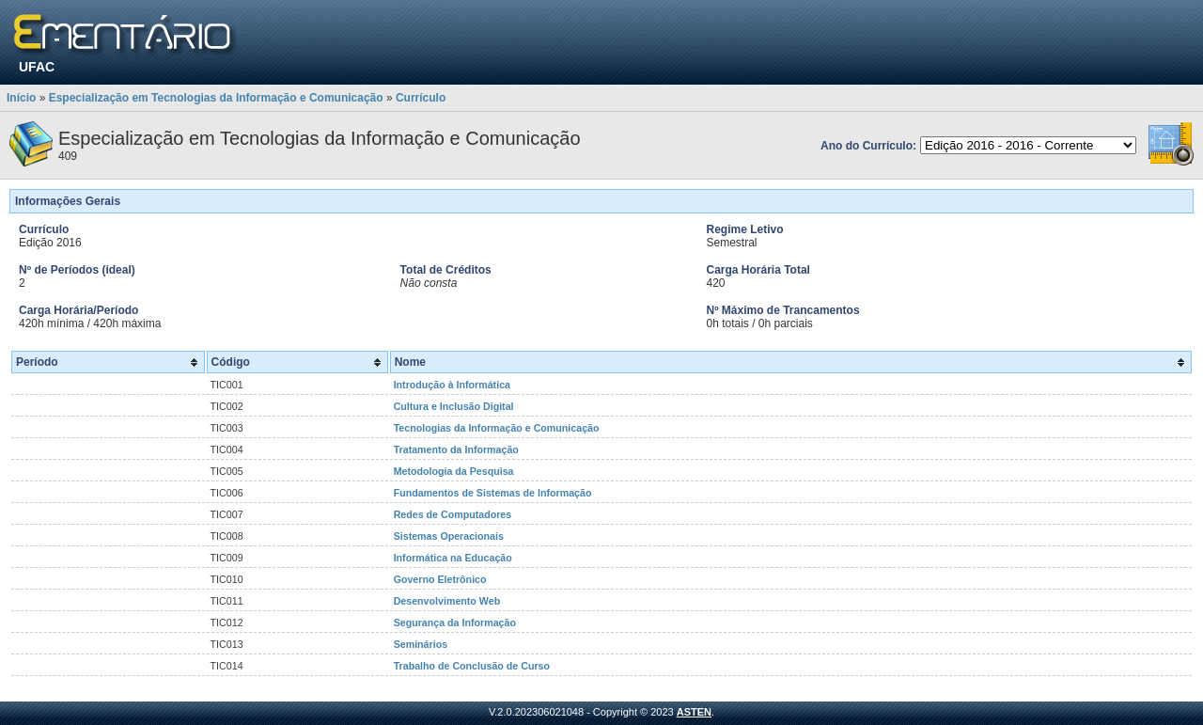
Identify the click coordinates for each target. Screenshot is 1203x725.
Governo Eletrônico (440, 579)
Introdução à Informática (452, 384)
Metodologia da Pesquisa (454, 471)
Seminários (420, 644)
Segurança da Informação (455, 622)
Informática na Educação (453, 557)
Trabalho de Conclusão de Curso (472, 665)
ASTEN (694, 711)
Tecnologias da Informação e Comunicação (497, 427)
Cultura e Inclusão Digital (454, 406)
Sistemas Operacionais (449, 536)
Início (21, 97)
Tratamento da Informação (456, 449)
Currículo (420, 97)
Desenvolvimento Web (447, 601)
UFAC (37, 66)
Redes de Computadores (453, 514)
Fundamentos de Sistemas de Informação (493, 492)
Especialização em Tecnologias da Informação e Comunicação (216, 97)
